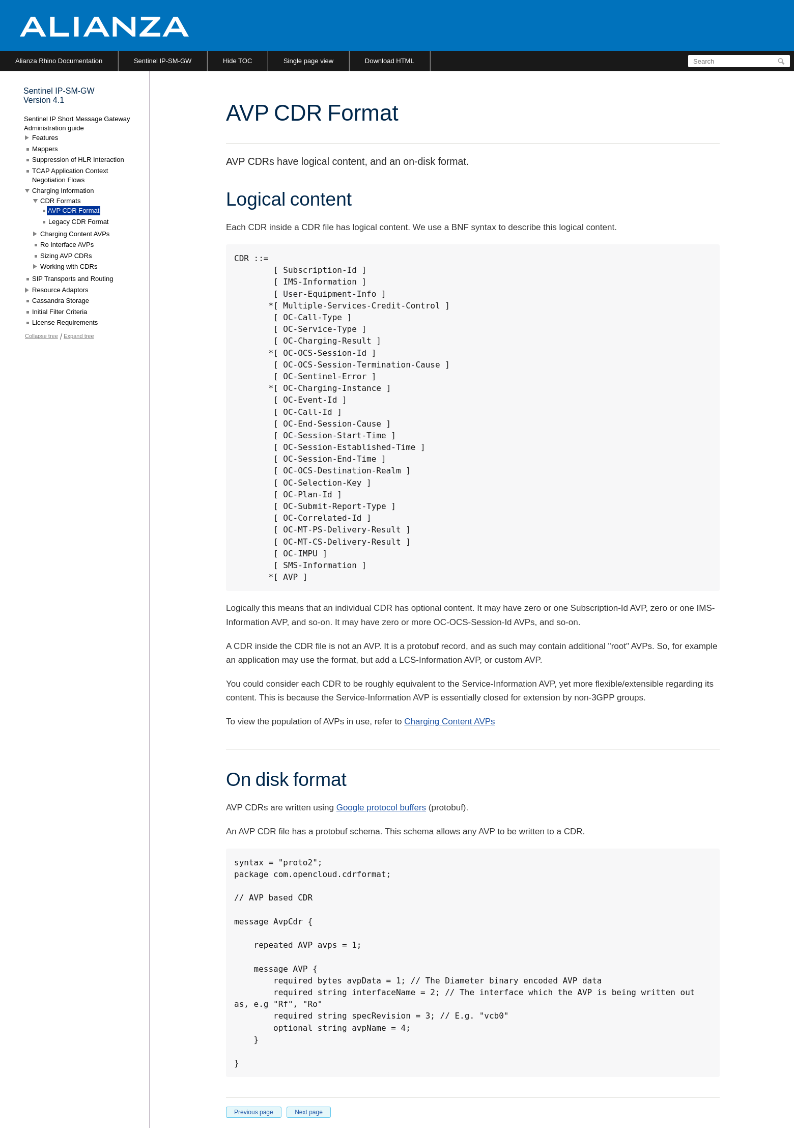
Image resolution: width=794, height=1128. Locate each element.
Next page (309, 1112)
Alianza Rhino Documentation (58, 61)
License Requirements (65, 322)
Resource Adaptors (60, 290)
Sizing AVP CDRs (66, 256)
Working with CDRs (68, 266)
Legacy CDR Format (78, 221)
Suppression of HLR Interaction (78, 159)
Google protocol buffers (381, 807)
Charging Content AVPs (449, 721)
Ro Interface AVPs (67, 244)
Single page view (308, 61)
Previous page (253, 1112)
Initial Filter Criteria (59, 312)
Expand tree (79, 336)
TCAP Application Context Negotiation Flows (70, 175)
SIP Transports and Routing (72, 279)
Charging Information (63, 190)
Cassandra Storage (60, 300)
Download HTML (389, 61)
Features (45, 138)
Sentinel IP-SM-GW (162, 61)
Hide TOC (237, 61)
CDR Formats (60, 201)
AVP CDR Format (73, 210)
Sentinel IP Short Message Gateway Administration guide (77, 123)
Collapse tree (41, 336)
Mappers (45, 149)
